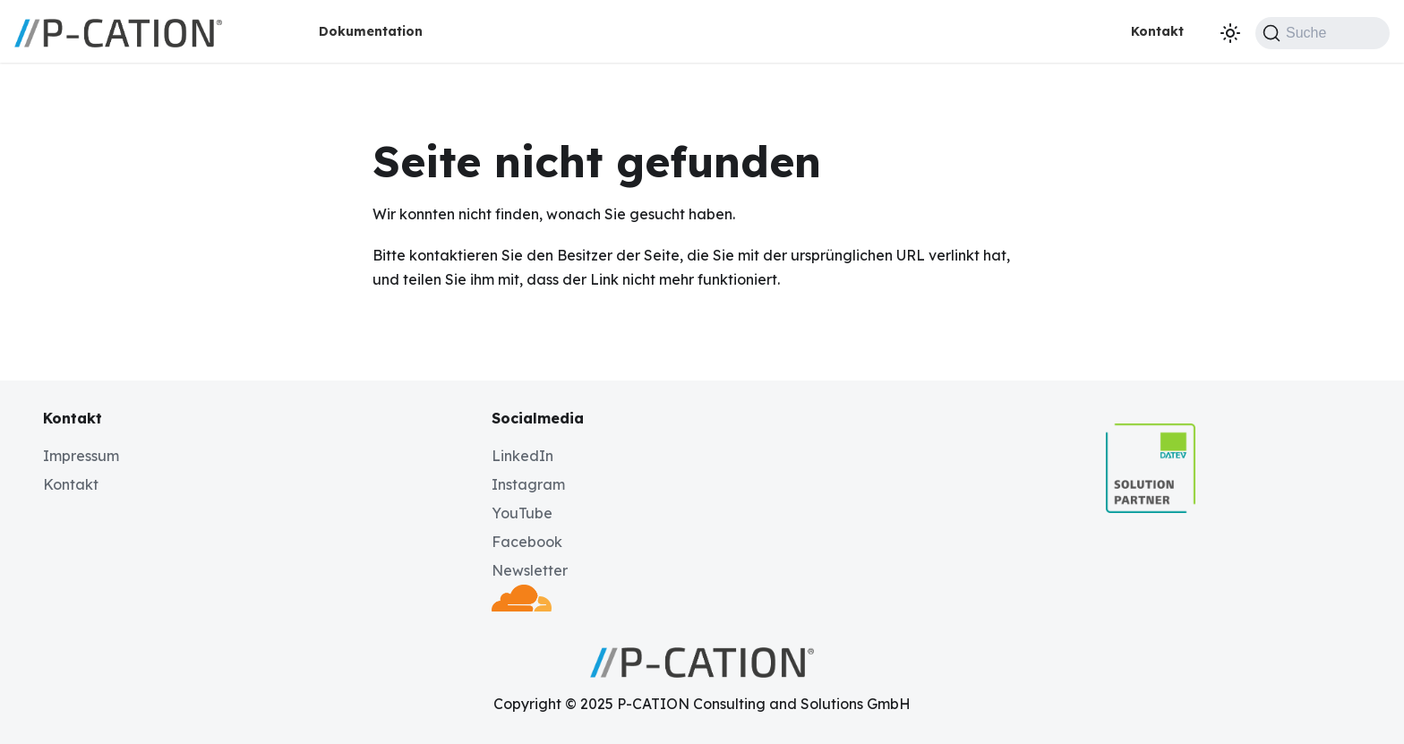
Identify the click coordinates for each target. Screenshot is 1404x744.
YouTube (522, 513)
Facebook (527, 542)
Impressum (81, 456)
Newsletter (530, 570)
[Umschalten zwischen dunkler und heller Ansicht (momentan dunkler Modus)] (1230, 33)
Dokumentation (371, 31)
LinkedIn (522, 456)
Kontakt (1157, 31)
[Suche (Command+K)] (1322, 33)
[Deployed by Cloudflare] (521, 606)
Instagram (528, 484)
